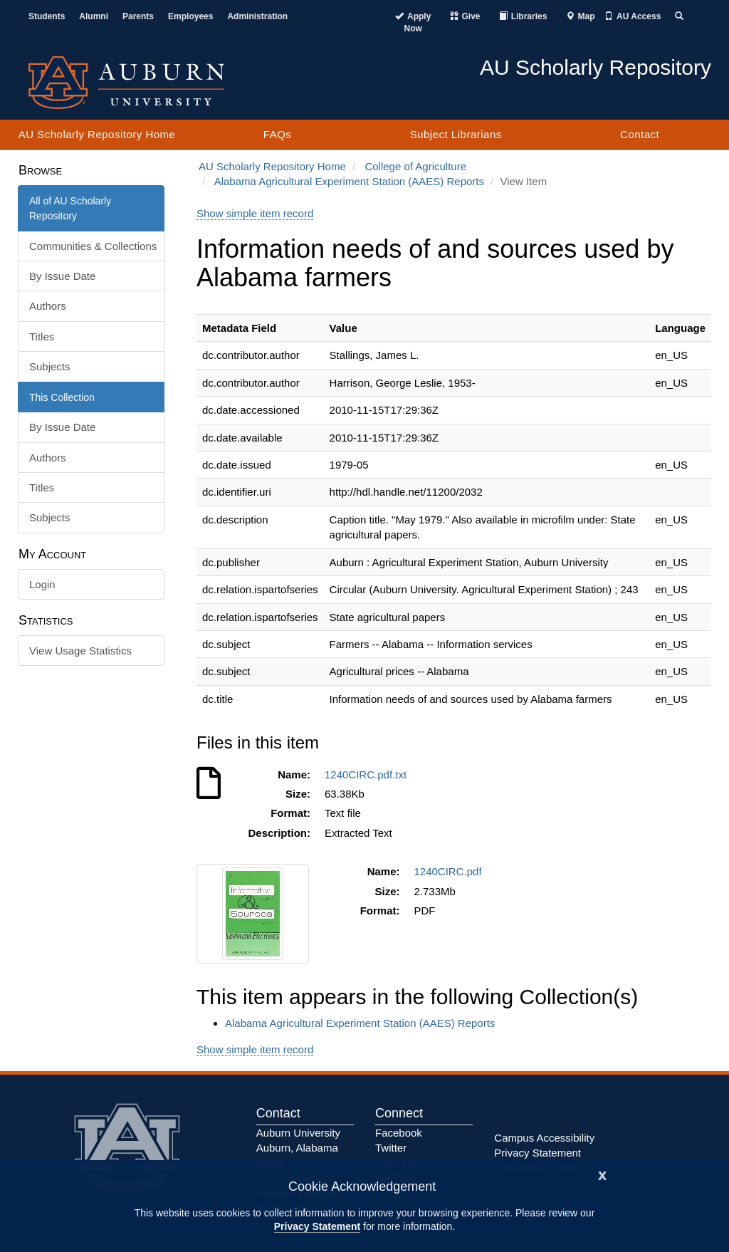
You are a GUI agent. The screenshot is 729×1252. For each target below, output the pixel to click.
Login (42, 584)
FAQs (277, 134)
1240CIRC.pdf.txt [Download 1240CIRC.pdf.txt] (368, 774)
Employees (190, 16)
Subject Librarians (456, 134)
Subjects (49, 366)
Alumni (93, 16)
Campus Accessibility (544, 1138)
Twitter (391, 1148)
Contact (639, 134)
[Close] (602, 1174)
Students (46, 16)
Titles (41, 336)
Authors (47, 306)
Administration (257, 16)
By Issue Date (62, 276)
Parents (138, 16)
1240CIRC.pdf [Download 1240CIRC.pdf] (451, 871)
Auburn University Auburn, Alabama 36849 (298, 1148)
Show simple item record (254, 213)
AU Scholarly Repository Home (97, 134)
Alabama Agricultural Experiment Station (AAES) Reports (349, 181)
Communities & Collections (93, 246)
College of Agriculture (415, 166)
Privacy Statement (317, 1226)
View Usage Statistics (80, 651)
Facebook (398, 1133)
